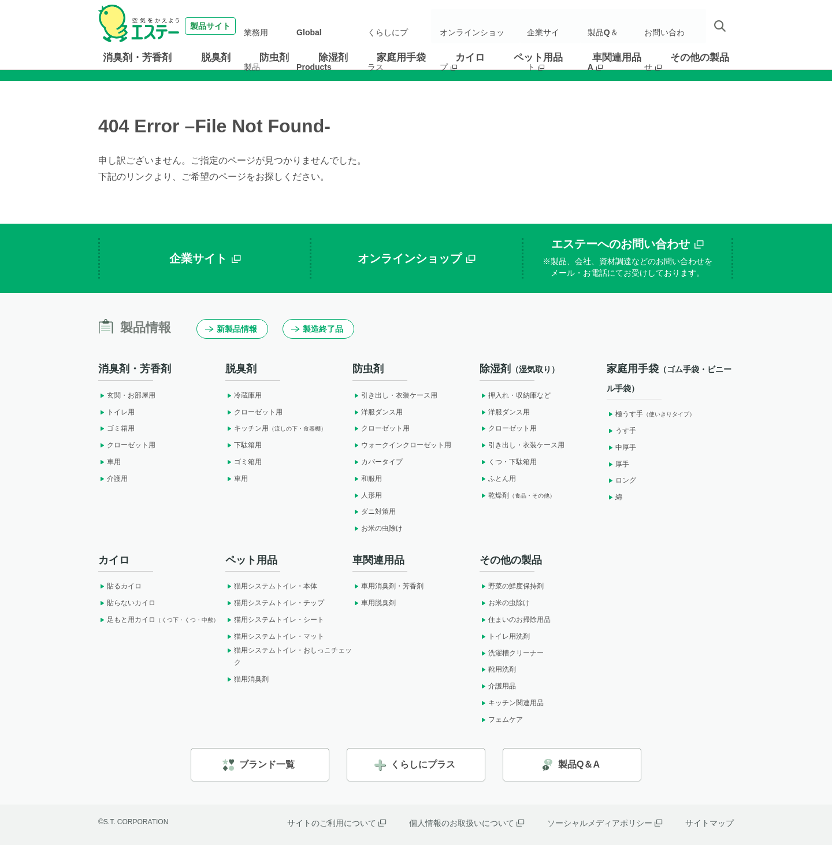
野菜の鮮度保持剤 (512, 586)
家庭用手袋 (401, 57)
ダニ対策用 (374, 511)
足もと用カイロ (158, 620)
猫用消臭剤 (247, 679)
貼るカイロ (120, 586)
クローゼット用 (126, 445)
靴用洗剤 (498, 669)
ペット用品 (538, 57)
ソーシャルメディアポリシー (604, 823)
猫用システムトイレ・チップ (274, 603)
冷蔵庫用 (243, 395)
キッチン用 (275, 428)
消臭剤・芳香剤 (137, 57)
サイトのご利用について (336, 823)
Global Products (329, 26)
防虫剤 (274, 57)
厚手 (618, 464)
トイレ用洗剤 (505, 636)
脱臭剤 (216, 57)
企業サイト (554, 26)
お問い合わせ (669, 26)
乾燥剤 (517, 495)
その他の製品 (699, 57)
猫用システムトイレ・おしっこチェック (288, 656)
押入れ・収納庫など (515, 395)
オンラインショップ (480, 26)
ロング (621, 480)
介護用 (113, 479)
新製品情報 (231, 328)
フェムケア (501, 720)
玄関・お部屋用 (126, 395)
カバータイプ (377, 462)
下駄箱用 (243, 445)
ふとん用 (498, 479)
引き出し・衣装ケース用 (394, 395)
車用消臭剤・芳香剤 (388, 586)
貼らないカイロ (126, 603)
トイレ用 (116, 412)
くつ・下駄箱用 (508, 462)
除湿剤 (333, 57)
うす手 (621, 431)
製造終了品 (317, 328)
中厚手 (621, 447)
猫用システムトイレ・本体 (271, 586)
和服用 (367, 479)
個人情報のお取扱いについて (466, 823)
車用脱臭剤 (374, 603)
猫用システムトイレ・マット (274, 636)
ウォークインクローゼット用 (401, 445)
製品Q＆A (609, 26)
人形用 (367, 495)
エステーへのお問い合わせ (627, 258)
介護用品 (498, 686)
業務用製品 (272, 26)
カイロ (470, 57)
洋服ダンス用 (377, 412)
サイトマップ (709, 823)
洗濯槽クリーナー (512, 653)
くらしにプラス (394, 26)
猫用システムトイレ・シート (274, 620)
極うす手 (651, 414)
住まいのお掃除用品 (515, 620)
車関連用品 (616, 57)
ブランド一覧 (258, 765)
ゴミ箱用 (116, 428)
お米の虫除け (377, 528)
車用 (109, 462)
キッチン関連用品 (512, 703)
